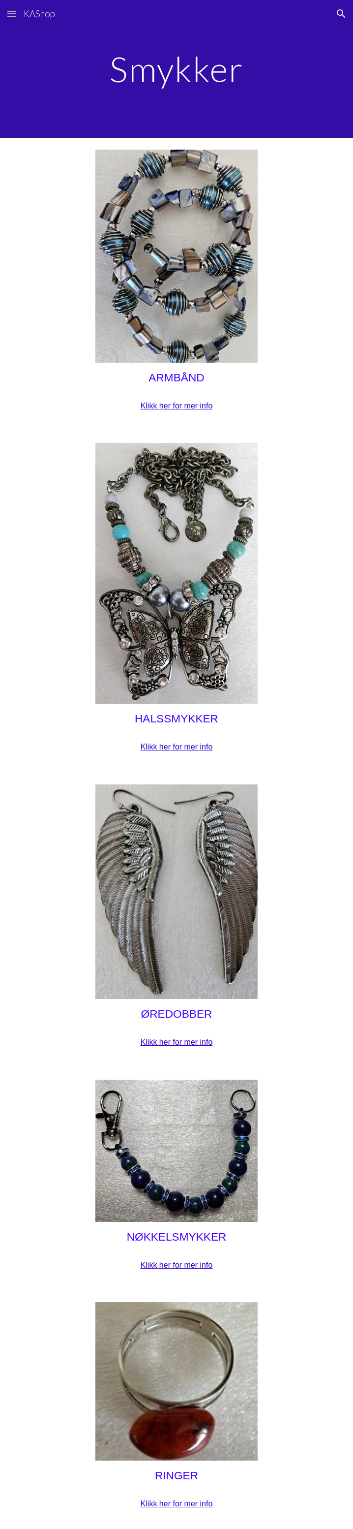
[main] (176, 69)
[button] (12, 13)
